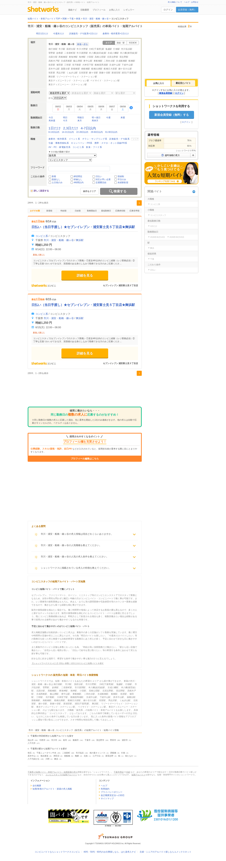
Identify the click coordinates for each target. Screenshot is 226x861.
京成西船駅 (66, 61)
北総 (128, 772)
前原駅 (52, 65)
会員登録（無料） (187, 9)
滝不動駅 (76, 65)
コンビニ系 (78, 147)
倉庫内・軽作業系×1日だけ (116, 33)
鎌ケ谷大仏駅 (125, 68)
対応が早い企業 (103, 179)
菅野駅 (52, 53)
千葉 (152, 259)
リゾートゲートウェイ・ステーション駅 (76, 76)
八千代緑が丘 (34, 759)
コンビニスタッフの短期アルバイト (61, 775)
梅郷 (77, 756)
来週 (123, 117)
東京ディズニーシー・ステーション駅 (68, 84)
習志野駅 (123, 57)
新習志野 (109, 756)
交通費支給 (101, 182)
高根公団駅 (100, 57)
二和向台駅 (109, 61)
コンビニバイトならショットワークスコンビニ (57, 852)
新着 (54, 176)
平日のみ (121, 179)
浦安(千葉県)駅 (129, 72)
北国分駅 (53, 57)
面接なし (56, 179)
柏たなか (129, 756)
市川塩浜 (80, 753)
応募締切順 (120, 211)
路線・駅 (121, 43)
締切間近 (78, 176)
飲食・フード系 (94, 147)
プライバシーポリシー (111, 792)
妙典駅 (59, 53)
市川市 (54, 740)
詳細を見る (85, 275)
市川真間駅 (82, 53)
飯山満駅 (77, 61)
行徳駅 (116, 49)
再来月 (95, 120)
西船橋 (113, 753)
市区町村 (133, 43)
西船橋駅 (63, 57)
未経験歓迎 (122, 182)
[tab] (159, 83)
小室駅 (90, 57)
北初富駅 (83, 72)
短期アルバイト (138, 775)
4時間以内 (79, 182)
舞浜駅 (52, 76)
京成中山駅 (115, 65)
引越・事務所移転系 (59, 143)
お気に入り (114, 10)
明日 (65, 117)
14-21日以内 (68, 132)
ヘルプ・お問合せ (191, 2)
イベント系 (74, 139)
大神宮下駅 (88, 65)
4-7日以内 (88, 128)
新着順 (49, 211)
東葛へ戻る (82, 44)
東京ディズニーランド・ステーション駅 (69, 80)
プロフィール (99, 10)
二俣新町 (66, 753)
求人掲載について (175, 2)
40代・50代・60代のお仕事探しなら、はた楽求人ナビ (110, 852)
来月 (79, 120)
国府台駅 (70, 49)
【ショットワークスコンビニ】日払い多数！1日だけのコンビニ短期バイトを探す (67, 663)
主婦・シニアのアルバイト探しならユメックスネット (165, 852)
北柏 (86, 756)
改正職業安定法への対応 (112, 795)
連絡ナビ (72, 10)
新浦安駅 (116, 72)
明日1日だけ (42, 33)
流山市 (31, 740)
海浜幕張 (44, 756)
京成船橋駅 (121, 61)
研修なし (78, 179)
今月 (65, 120)
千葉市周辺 (119, 772)
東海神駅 (73, 57)
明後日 (80, 117)
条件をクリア (89, 191)
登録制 (120, 176)
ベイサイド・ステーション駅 (105, 80)
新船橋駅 (75, 68)
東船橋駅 (98, 61)
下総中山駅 (127, 65)
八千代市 (32, 743)
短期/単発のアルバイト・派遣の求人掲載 (52, 789)
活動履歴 (84, 10)
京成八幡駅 (113, 53)
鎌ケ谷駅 (93, 72)
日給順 (78, 211)
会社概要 (37, 785)
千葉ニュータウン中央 (46, 753)
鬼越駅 (108, 49)
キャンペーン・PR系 (81, 143)
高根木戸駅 (54, 61)
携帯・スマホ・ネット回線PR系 (110, 143)
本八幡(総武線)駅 (97, 53)
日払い (99, 176)
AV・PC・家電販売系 (59, 147)
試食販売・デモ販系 (119, 139)
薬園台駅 (65, 68)
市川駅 (62, 49)
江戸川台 (97, 756)
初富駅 (52, 72)
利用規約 (105, 789)
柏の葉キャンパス (97, 753)
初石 (30, 753)
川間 (47, 759)
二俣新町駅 (69, 53)
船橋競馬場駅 (101, 65)
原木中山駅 (54, 68)
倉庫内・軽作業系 (58, 139)
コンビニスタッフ (158, 215)
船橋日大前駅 (110, 68)
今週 (108, 117)
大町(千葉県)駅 (96, 49)
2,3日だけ (70, 128)
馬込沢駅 (60, 72)
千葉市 (88, 740)
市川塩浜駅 (126, 49)
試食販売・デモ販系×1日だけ (83, 33)
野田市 (113, 740)
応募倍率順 (134, 211)
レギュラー (128, 10)
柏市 (65, 740)
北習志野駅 (112, 57)
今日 (51, 117)
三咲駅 (67, 65)
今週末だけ (58, 33)
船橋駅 (131, 61)
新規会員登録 (165, 93)
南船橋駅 (85, 68)
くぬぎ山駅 (72, 72)
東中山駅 (87, 61)
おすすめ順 (35, 211)
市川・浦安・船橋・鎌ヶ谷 (59, 240)
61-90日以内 (111, 132)
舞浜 (56, 759)
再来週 (52, 120)
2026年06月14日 (157, 237)
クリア (135, 139)
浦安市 (125, 740)
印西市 (42, 740)
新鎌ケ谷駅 (104, 72)
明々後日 (96, 117)
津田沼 (56, 756)
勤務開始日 (92, 211)
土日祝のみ (57, 182)
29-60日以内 (97, 132)
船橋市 (76, 740)
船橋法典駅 (97, 68)
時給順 (63, 211)
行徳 (123, 753)
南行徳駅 (53, 49)
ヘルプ (104, 785)
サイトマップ (107, 798)
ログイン (168, 9)
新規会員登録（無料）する (171, 114)
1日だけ (55, 128)
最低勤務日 (106, 211)
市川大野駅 (82, 49)
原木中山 (32, 756)
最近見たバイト (183, 83)
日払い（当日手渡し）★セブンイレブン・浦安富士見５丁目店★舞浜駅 (83, 227)
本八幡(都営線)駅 (128, 53)
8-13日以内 (54, 132)
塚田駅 (59, 65)
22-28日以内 (82, 132)
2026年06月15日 (176, 237)
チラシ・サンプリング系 (94, 139)
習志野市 (100, 740)
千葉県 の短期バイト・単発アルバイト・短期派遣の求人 (53, 772)
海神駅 (82, 57)
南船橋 (67, 756)
